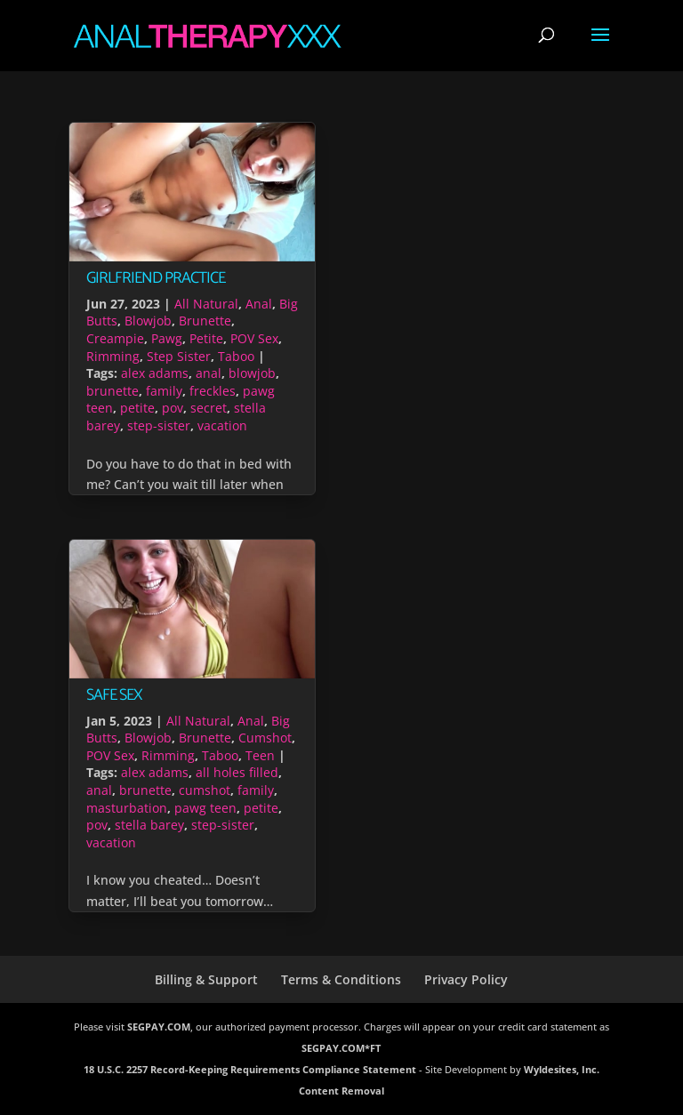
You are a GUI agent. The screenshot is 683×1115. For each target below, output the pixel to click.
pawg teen (205, 807)
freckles (212, 390)
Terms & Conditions (341, 979)
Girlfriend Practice (155, 278)
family (164, 390)
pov (172, 407)
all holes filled (237, 772)
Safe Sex (114, 695)
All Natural (206, 303)
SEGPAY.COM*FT (341, 1048)
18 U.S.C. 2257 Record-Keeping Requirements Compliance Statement (250, 1069)
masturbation (126, 807)
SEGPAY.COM (158, 1026)
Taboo (236, 356)
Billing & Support (206, 979)
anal (208, 373)
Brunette (205, 320)
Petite (206, 338)
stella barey (149, 824)
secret (208, 407)
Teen (260, 755)
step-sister (158, 425)
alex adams (155, 373)
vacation (222, 425)
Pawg (166, 338)
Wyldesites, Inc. (561, 1069)
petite (137, 407)
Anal (258, 303)
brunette (112, 390)
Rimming (113, 356)
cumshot (204, 790)
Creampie (115, 338)
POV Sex (254, 338)
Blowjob (148, 320)
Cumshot (265, 737)
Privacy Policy (466, 979)
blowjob (252, 373)
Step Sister (179, 356)
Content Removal (341, 1090)
